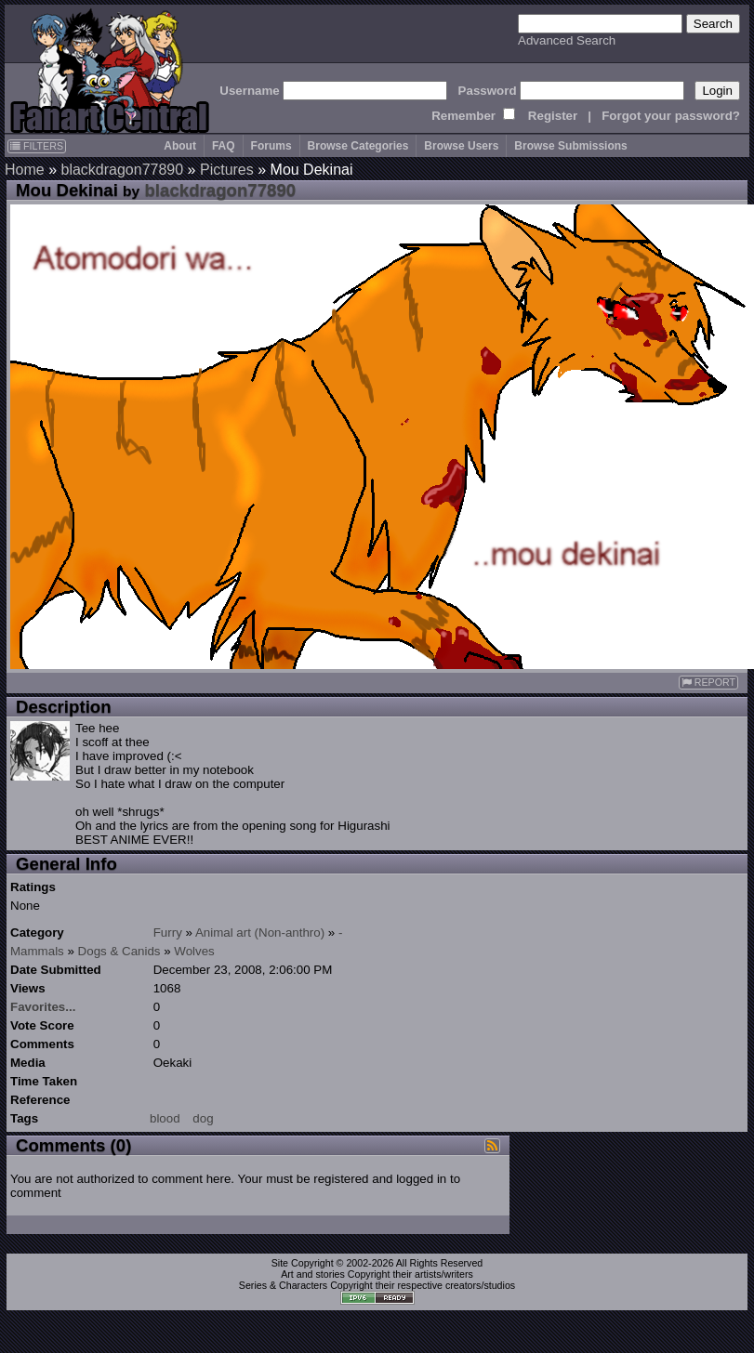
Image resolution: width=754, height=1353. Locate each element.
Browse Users (461, 145)
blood (165, 1118)
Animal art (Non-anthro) (259, 932)
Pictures (227, 169)
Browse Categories (358, 145)
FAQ (223, 145)
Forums (271, 145)
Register (552, 116)
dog (202, 1118)
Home (25, 169)
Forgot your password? (671, 116)
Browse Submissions (570, 145)
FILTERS (36, 145)
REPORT (708, 682)
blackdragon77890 (121, 169)
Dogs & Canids (119, 951)
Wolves (194, 951)
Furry (167, 932)
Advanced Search (566, 40)
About (180, 145)
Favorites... (42, 1007)
